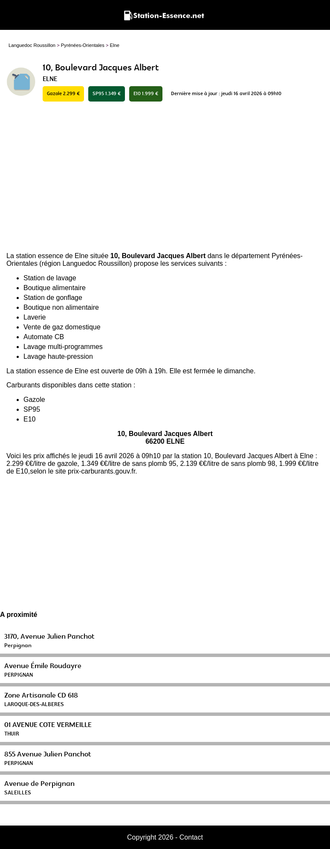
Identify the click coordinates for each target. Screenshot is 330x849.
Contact (191, 837)
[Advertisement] (165, 177)
